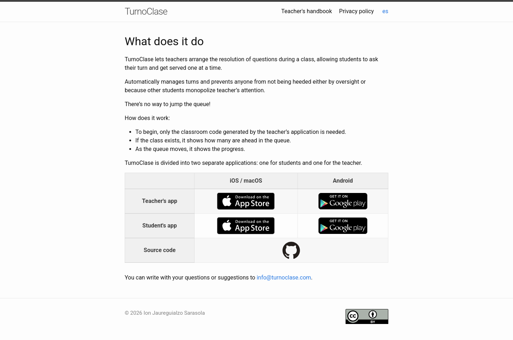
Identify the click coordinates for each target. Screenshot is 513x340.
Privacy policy (356, 11)
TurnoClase (146, 11)
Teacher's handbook (306, 11)
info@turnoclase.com (283, 277)
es (385, 11)
